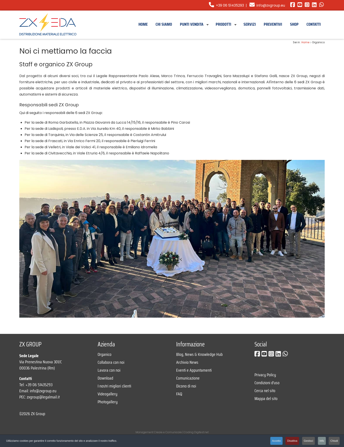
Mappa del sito (266, 398)
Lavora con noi (109, 370)
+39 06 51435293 (226, 5)
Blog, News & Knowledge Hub (199, 354)
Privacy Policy (265, 374)
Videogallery (107, 393)
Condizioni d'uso (267, 382)
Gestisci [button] (308, 440)
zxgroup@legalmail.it (43, 396)
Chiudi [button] (334, 440)
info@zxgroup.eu (270, 5)
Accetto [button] (276, 440)
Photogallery (108, 401)
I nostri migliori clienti (114, 385)
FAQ (179, 393)
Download (105, 378)
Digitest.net (201, 432)
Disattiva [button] (292, 440)
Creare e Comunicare (168, 432)
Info (322, 440)
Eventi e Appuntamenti (194, 370)
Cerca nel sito (264, 390)
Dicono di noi (186, 385)
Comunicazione (188, 378)
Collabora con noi (111, 362)
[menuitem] (143, 24)
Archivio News (187, 362)
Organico (104, 354)
